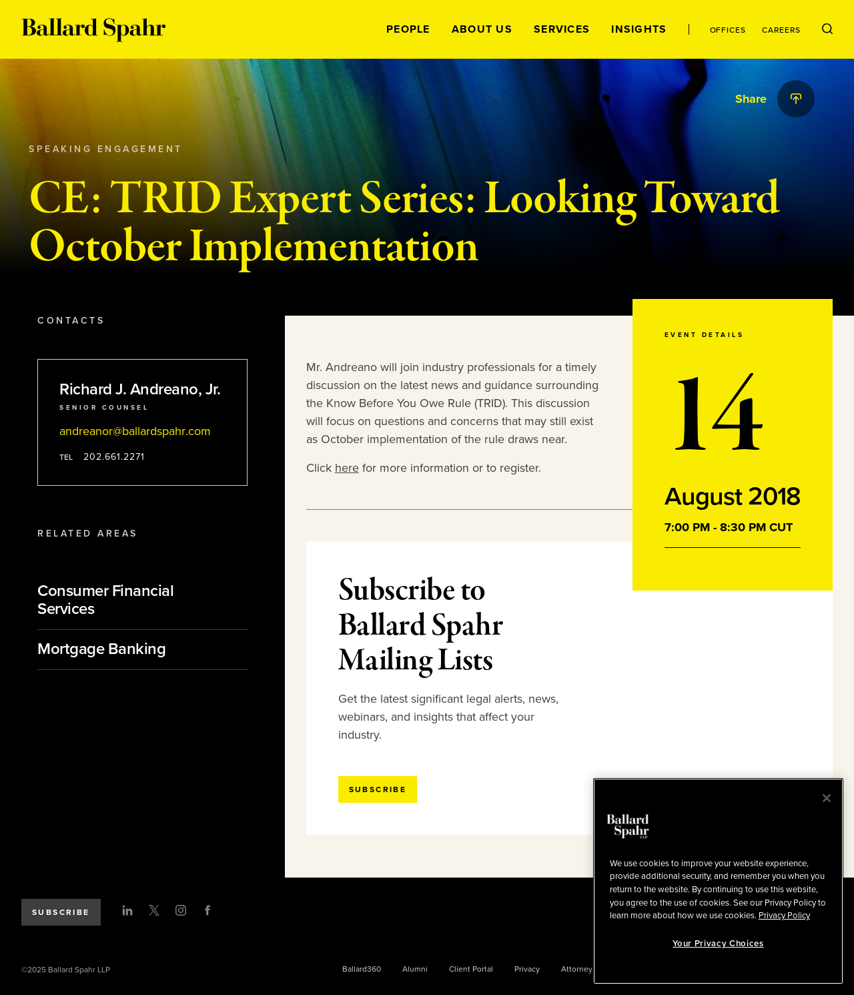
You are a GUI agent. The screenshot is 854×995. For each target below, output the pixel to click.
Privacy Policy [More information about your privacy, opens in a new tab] (784, 915)
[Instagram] (180, 910)
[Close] (826, 798)
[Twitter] (154, 910)
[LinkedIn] (127, 910)
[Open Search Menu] (827, 29)
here (347, 467)
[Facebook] (207, 910)
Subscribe (61, 912)
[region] (718, 881)
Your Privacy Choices (718, 943)
